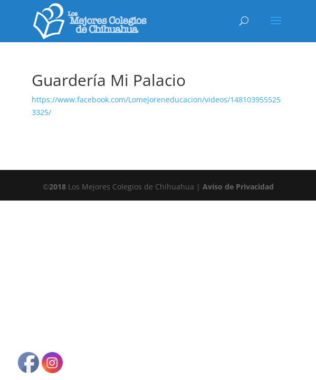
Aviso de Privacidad (238, 187)
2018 (57, 187)
